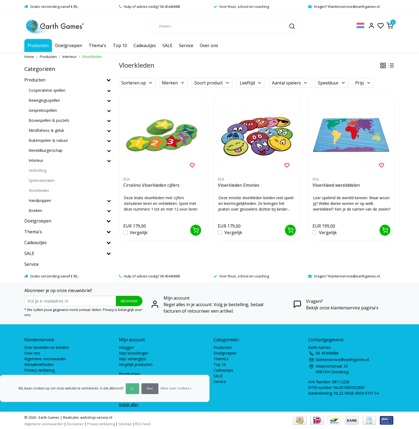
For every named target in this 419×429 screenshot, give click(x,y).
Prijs (363, 83)
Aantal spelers (290, 83)
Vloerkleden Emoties (239, 185)
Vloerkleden (92, 56)
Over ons (209, 45)
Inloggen (126, 347)
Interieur (69, 56)
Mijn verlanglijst (132, 358)
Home (29, 56)
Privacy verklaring (39, 370)
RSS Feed (143, 423)
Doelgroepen (68, 45)
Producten (38, 45)
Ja (132, 388)
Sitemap (125, 423)
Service (186, 45)
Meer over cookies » (176, 388)
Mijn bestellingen (133, 353)
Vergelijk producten (135, 364)
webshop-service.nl (95, 417)
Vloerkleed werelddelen (336, 185)
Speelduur (332, 83)
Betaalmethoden (39, 364)
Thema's (97, 45)
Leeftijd (251, 83)
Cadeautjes (145, 45)
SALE (167, 45)
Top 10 (120, 45)
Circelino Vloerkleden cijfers (151, 185)
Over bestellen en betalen (46, 347)
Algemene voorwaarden (45, 358)
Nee (150, 388)
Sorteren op (137, 83)
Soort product (212, 83)
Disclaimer (75, 423)
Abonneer (129, 300)
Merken (173, 83)
